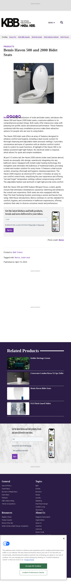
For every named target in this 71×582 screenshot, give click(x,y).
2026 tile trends (37, 37)
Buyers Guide (40, 532)
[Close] (63, 538)
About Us (39, 523)
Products (9, 46)
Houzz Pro (12, 37)
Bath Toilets (18, 252)
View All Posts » (7, 486)
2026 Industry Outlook (51, 37)
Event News (5, 495)
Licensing (39, 529)
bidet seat (25, 257)
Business (39, 492)
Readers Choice (6, 517)
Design (38, 495)
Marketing (39, 501)
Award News (6, 489)
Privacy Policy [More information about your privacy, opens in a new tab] (29, 560)
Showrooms (39, 510)
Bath (37, 486)
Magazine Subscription (43, 517)
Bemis (17, 257)
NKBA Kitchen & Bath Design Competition (15, 526)
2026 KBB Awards (24, 37)
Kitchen (38, 489)
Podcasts (5, 498)
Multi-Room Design (42, 504)
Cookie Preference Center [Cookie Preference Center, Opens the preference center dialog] (33, 572)
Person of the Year (7, 523)
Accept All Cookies (33, 566)
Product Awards (7, 520)
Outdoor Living (40, 507)
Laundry (38, 498)
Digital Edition (40, 520)
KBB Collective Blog (8, 501)
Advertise (38, 526)
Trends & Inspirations (8, 504)
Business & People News (9, 492)
